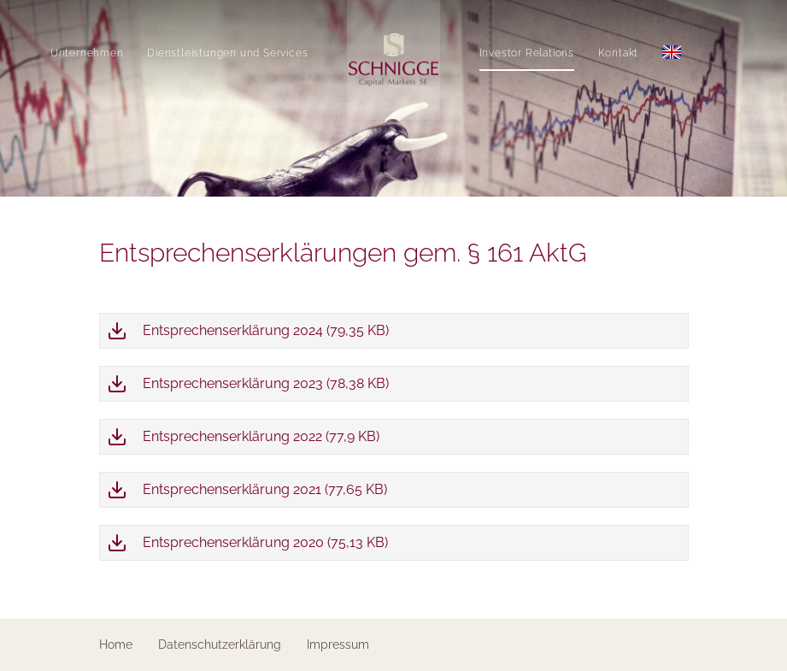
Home (115, 644)
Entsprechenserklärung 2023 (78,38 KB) (266, 383)
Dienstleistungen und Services (208, 53)
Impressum (338, 644)
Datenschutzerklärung (219, 644)
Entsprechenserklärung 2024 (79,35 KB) (266, 330)
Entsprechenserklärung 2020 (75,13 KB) (265, 542)
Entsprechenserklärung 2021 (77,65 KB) (265, 489)
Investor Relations (545, 53)
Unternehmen (68, 53)
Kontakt (637, 53)
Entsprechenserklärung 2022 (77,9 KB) (261, 436)
